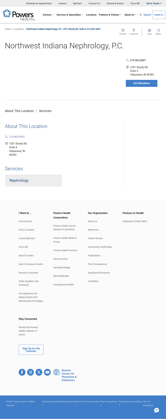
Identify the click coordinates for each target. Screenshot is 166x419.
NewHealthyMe (61, 276)
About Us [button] (129, 14)
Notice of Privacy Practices (88, 401)
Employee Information (99, 272)
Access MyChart (27, 238)
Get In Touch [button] (152, 3)
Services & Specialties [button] (69, 14)
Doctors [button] (47, 14)
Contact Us (94, 3)
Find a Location (26, 229)
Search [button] (145, 14)
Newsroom (93, 229)
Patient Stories (95, 238)
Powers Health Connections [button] (61, 215)
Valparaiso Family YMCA (135, 221)
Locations (19, 29)
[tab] (31, 213)
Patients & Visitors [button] (109, 14)
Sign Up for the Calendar (31, 350)
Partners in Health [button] (133, 213)
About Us (92, 221)
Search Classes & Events (31, 264)
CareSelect (93, 281)
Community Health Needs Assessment (59, 401)
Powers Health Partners (65, 250)
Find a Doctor (25, 221)
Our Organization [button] (98, 213)
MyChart (77, 3)
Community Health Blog (100, 247)
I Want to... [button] (25, 213)
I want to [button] (158, 14)
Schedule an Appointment (39, 3)
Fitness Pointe (60, 259)
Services (45, 111)
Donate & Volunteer (28, 272)
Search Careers (26, 255)
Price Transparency (97, 264)
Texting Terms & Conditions (130, 401)
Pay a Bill (135, 3)
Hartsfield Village (61, 267)
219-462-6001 (138, 60)
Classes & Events (115, 3)
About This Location (19, 111)
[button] (156, 410)
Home (8, 29)
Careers (62, 3)
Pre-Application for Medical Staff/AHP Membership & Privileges (31, 297)
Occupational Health (63, 284)
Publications (94, 255)
